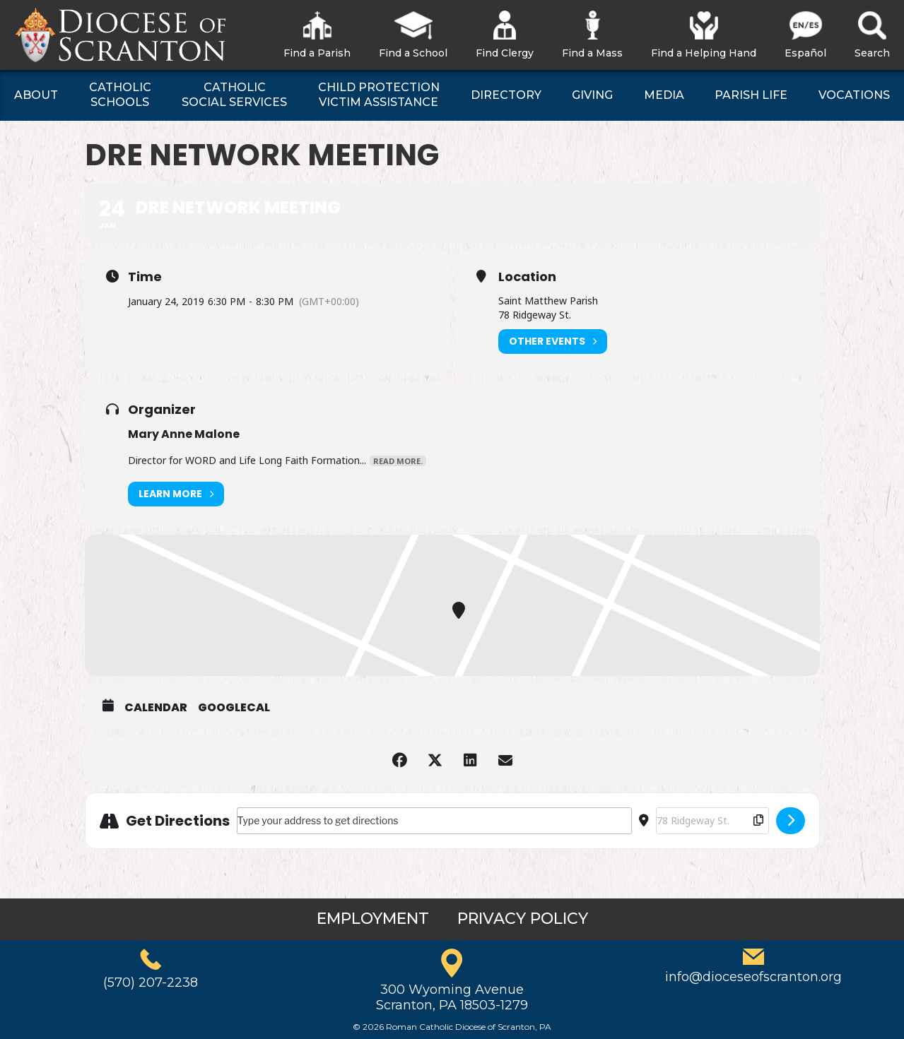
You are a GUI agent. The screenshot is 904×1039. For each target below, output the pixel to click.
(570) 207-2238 (150, 982)
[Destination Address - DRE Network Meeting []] (712, 820)
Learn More (176, 494)
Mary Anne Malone (184, 434)
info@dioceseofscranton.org (753, 977)
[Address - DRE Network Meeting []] (434, 820)
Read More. (398, 461)
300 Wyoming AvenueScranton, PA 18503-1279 (452, 997)
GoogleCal (234, 708)
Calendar (155, 708)
